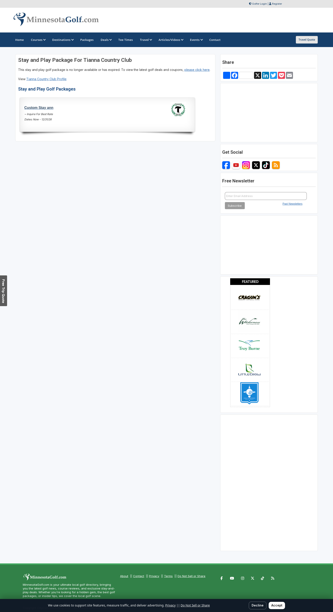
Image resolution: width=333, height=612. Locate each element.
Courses (38, 40)
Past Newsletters (292, 203)
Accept (276, 605)
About (124, 576)
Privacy (154, 576)
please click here (197, 70)
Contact (138, 576)
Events (196, 40)
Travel (145, 40)
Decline (258, 605)
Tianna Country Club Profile (46, 79)
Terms (168, 576)
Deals (106, 40)
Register (277, 3)
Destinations (62, 40)
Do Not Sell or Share (191, 576)
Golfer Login (259, 3)
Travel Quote (307, 40)
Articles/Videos (171, 40)
